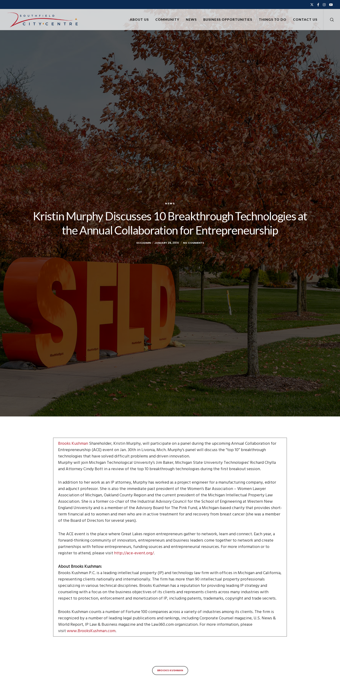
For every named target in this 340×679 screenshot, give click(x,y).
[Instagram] (324, 4)
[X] (312, 4)
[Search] (328, 19)
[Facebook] (318, 4)
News (170, 203)
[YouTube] (331, 4)
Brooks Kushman (73, 443)
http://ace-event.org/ (134, 553)
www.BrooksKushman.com (91, 630)
